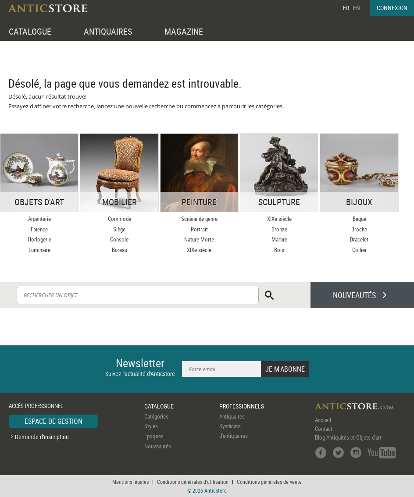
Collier (359, 250)
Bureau (119, 250)
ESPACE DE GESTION (53, 421)
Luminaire (39, 250)
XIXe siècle (199, 250)
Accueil (323, 420)
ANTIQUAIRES (108, 31)
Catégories (156, 416)
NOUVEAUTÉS (354, 295)
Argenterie (39, 219)
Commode (119, 219)
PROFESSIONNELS (241, 406)
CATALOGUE (30, 31)
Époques (154, 436)
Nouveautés (157, 446)
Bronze (279, 229)
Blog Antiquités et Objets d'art (348, 437)
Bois (279, 250)
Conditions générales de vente (269, 481)
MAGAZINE (183, 31)
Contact (323, 429)
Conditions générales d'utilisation (192, 481)
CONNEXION (392, 8)
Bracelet (359, 239)
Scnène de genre (199, 219)
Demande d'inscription (42, 437)
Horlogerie (39, 239)
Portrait (199, 229)
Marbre (279, 239)
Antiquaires (232, 416)
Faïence (39, 229)
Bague (359, 219)
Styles (151, 426)
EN (356, 8)
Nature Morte (199, 239)
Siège (119, 229)
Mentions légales (130, 481)
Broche (359, 229)
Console (119, 239)
